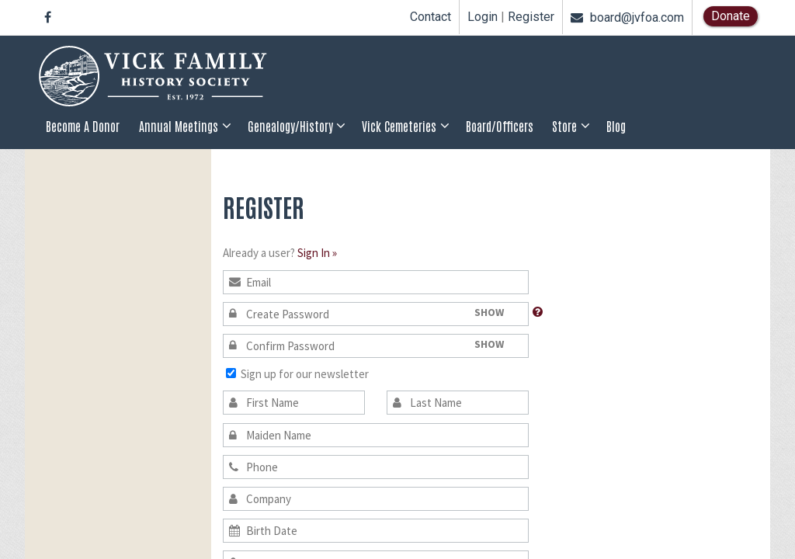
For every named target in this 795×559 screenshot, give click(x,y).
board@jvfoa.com (627, 17)
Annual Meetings (178, 126)
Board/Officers (499, 126)
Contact (430, 16)
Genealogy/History (290, 126)
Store (564, 126)
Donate (730, 16)
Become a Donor (83, 126)
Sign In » (317, 252)
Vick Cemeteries (399, 126)
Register (531, 17)
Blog (616, 126)
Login (482, 17)
